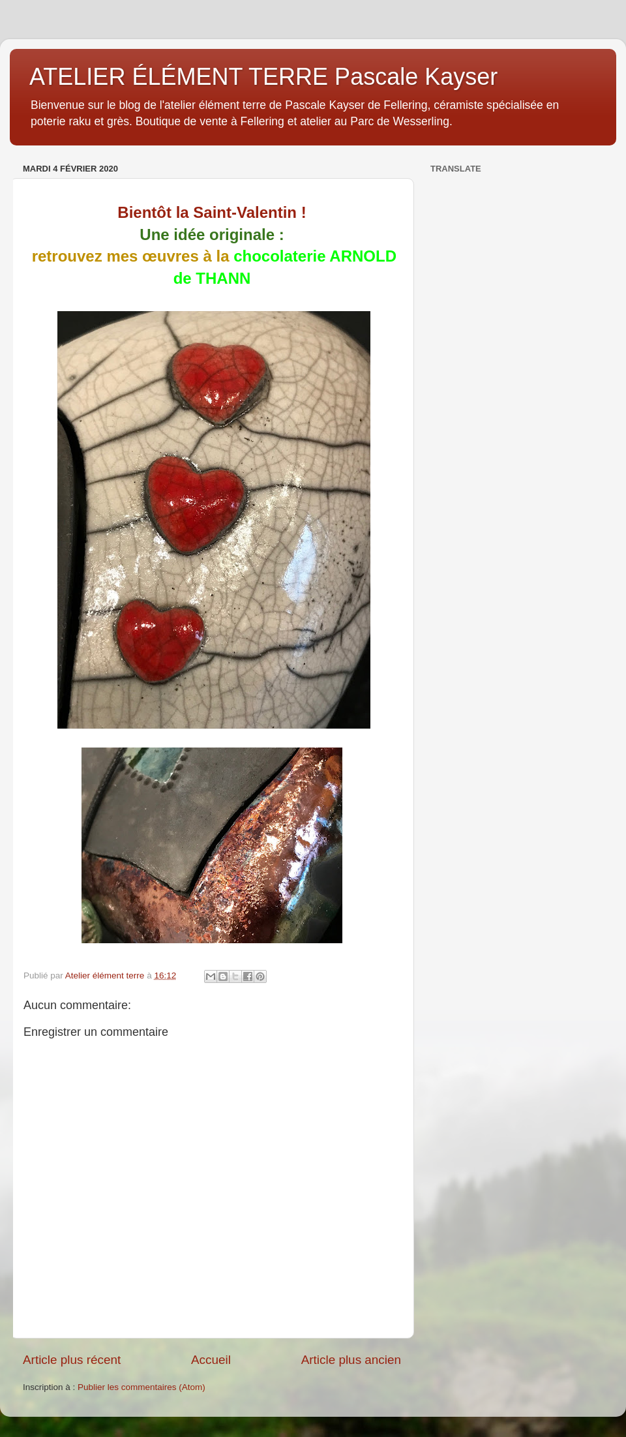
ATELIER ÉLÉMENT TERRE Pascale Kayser (263, 76)
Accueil (211, 1360)
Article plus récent (72, 1360)
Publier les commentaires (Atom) (141, 1387)
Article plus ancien (351, 1360)
